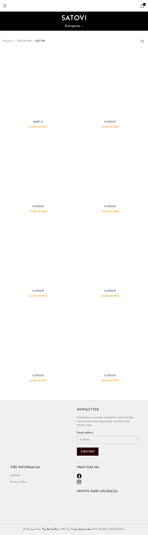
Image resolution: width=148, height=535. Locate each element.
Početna (8, 41)
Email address (85, 432)
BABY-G (38, 121)
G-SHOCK (110, 121)
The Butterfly (49, 529)
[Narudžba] (142, 41)
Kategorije (72, 26)
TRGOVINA (24, 41)
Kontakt (15, 475)
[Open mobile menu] (5, 6)
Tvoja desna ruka (81, 529)
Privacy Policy (18, 482)
